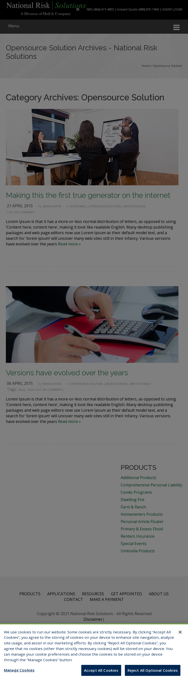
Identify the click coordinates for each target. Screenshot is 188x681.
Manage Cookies (19, 673)
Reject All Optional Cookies (153, 673)
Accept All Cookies (101, 673)
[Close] (180, 635)
